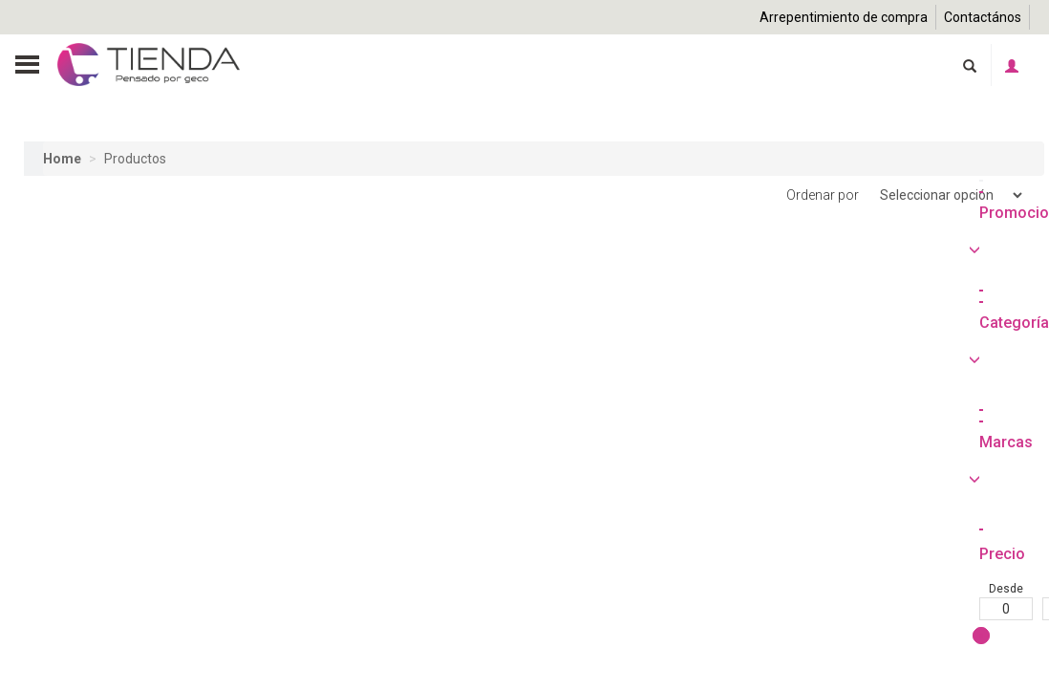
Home (62, 158)
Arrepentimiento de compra (844, 17)
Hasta (113, 675)
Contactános (982, 17)
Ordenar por (905, 195)
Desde (50, 675)
